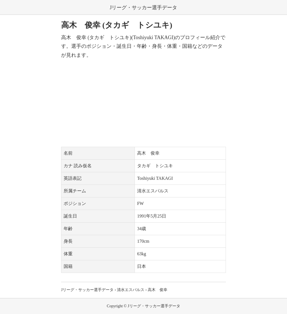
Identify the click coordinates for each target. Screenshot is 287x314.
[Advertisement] (143, 103)
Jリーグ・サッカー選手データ (143, 7)
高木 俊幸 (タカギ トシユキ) (116, 25)
